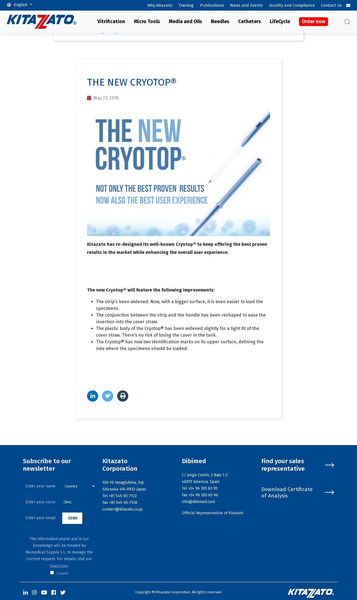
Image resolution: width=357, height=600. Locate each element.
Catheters (249, 22)
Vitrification (111, 22)
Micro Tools (147, 22)
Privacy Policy (59, 566)
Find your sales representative (297, 465)
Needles (220, 22)
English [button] (21, 4)
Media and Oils (185, 22)
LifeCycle (280, 22)
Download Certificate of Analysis (297, 492)
